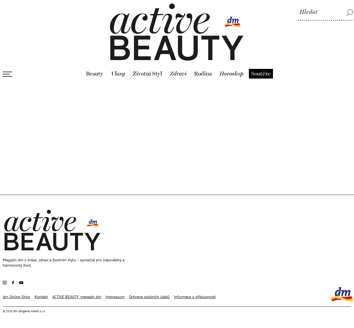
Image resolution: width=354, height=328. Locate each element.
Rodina (203, 74)
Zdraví (178, 74)
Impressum (115, 297)
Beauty (94, 74)
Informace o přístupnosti (195, 297)
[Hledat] (325, 12)
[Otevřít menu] (7, 74)
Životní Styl (147, 74)
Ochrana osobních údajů (149, 297)
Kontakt (41, 297)
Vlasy (118, 74)
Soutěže (261, 74)
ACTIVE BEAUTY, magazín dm (76, 297)
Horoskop (231, 74)
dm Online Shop (16, 297)
